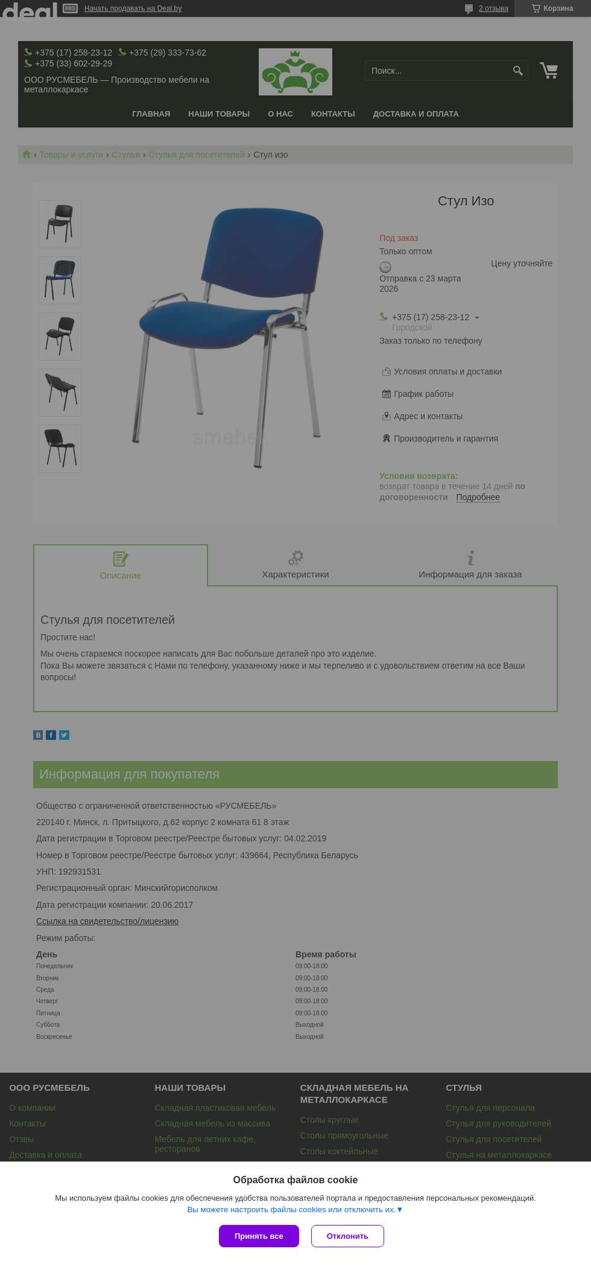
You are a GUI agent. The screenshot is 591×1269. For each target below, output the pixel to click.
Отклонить (347, 1236)
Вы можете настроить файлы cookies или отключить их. (291, 1209)
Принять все (259, 1236)
